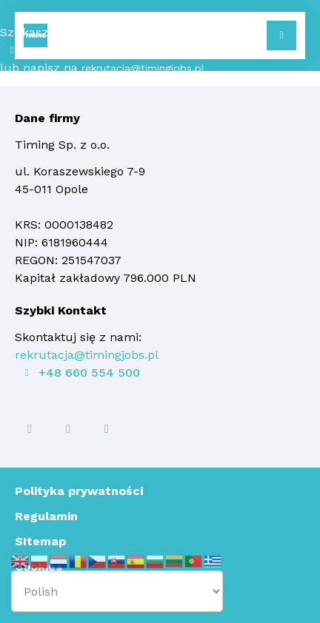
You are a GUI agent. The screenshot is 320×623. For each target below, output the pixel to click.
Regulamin (46, 516)
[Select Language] (117, 591)
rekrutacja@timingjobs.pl (142, 68)
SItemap (40, 541)
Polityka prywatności (79, 491)
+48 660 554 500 (69, 50)
